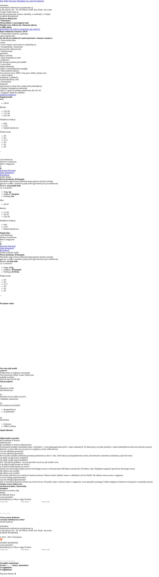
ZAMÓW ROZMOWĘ (9, 16)
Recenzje (12, 1)
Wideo (6, 1)
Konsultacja (4, 175)
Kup (1, 1)
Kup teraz (4, 574)
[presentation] (18, 507)
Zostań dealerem (6, 522)
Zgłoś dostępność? (7, 173)
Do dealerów (39, 1)
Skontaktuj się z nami (25, 1)
